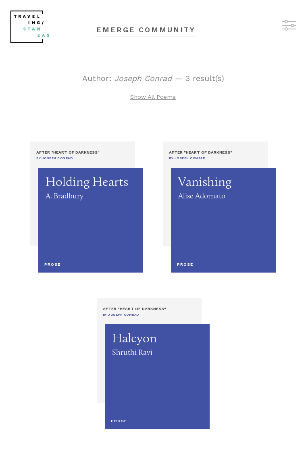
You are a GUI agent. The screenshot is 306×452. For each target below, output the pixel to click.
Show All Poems (153, 97)
